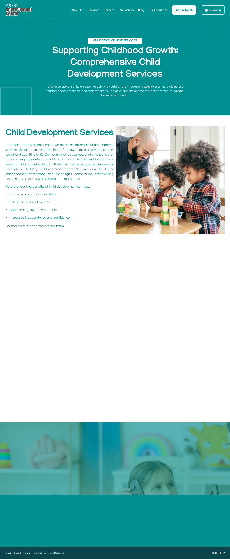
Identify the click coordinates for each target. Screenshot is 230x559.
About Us (77, 10)
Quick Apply (213, 10)
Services (93, 10)
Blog (141, 10)
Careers (109, 10)
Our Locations (157, 10)
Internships (126, 10)
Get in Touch (184, 10)
